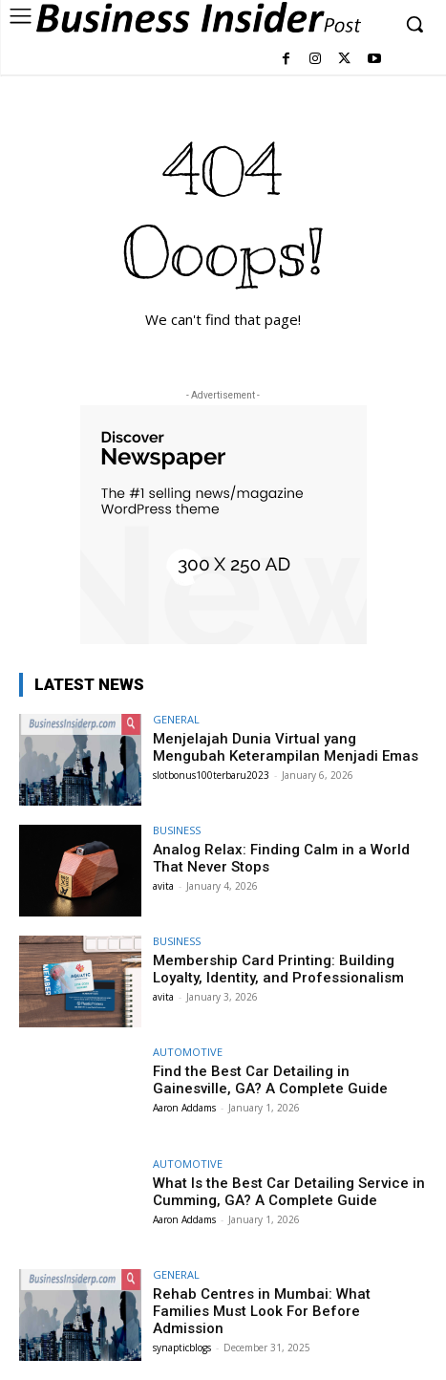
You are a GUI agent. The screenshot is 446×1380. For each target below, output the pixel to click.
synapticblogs (182, 1347)
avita (163, 886)
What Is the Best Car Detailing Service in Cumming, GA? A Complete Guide (289, 1192)
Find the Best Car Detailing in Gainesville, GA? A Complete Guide (270, 1080)
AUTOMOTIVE (188, 1051)
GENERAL (176, 719)
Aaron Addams (184, 1107)
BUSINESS (177, 830)
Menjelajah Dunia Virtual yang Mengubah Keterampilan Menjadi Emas (285, 747)
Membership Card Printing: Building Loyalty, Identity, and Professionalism (278, 969)
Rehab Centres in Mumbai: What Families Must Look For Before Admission (262, 1311)
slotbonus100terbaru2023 (211, 775)
